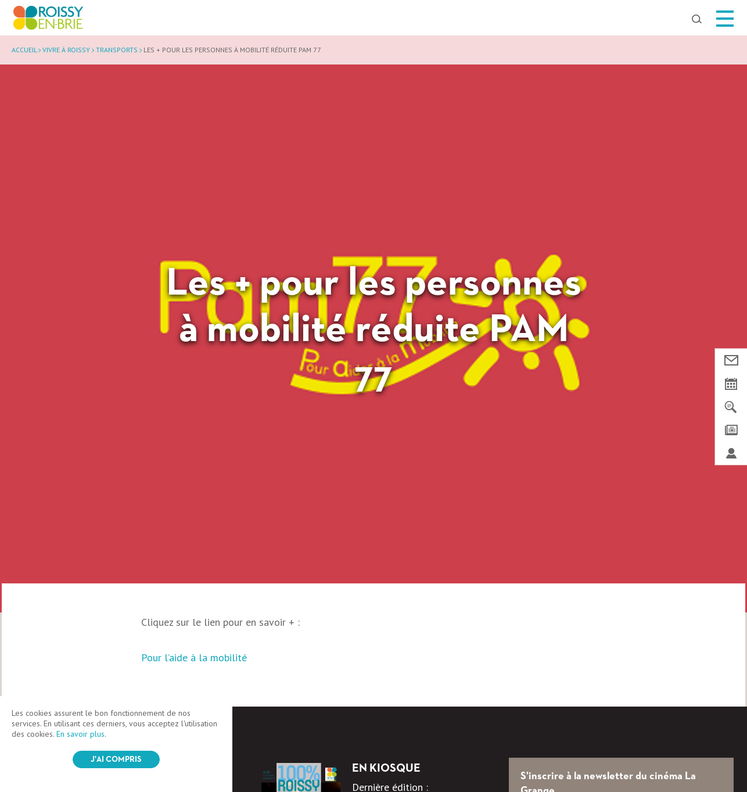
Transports (117, 49)
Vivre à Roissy (66, 49)
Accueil (24, 49)
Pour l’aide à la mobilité (194, 657)
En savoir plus (80, 734)
